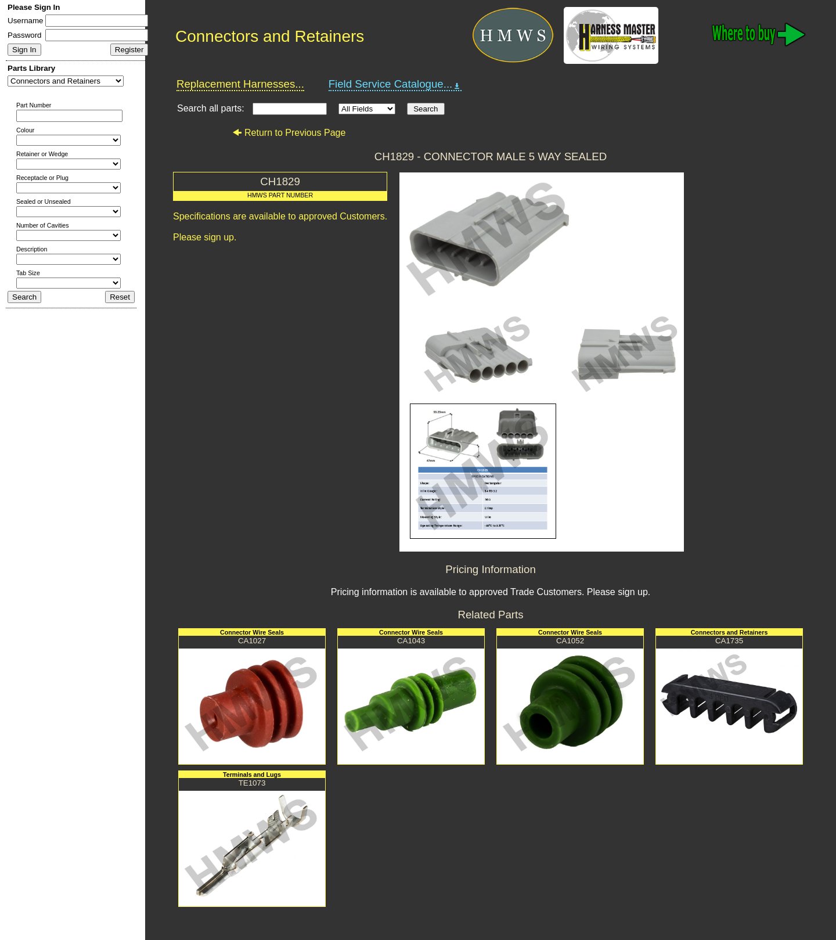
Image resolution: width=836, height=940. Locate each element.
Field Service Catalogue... (395, 84)
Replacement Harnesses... (240, 84)
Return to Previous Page (288, 133)
